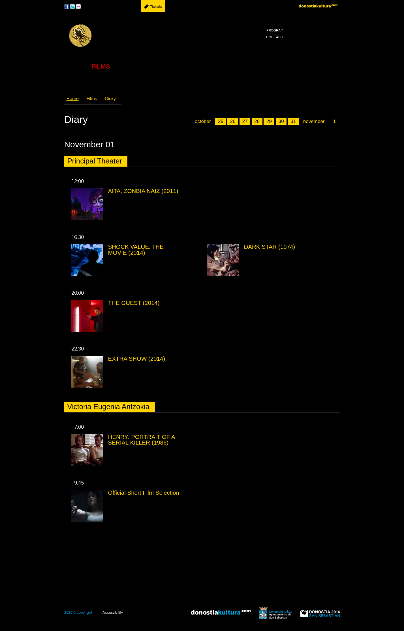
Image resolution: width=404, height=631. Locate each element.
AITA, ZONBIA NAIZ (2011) (143, 191)
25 (220, 121)
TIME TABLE (275, 37)
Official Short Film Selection (143, 492)
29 (269, 121)
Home (73, 98)
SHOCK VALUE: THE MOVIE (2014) (136, 249)
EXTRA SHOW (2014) (136, 358)
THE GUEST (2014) (134, 302)
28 (257, 121)
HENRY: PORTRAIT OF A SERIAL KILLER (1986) (141, 440)
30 (281, 121)
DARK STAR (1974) (269, 246)
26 (233, 121)
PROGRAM (274, 30)
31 (293, 121)
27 (244, 121)
